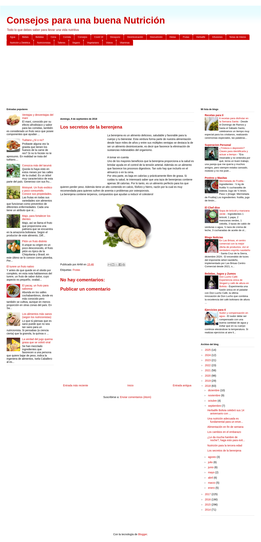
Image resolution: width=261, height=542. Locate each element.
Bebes (25, 37)
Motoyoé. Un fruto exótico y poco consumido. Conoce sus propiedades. (37, 190)
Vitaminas (124, 42)
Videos (109, 42)
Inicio (130, 385)
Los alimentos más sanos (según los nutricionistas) (37, 315)
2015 (208, 504)
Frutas (186, 37)
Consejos (82, 37)
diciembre (214, 390)
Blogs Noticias (214, 237)
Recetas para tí (214, 115)
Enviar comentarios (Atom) (135, 397)
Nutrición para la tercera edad (224, 445)
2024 (208, 355)
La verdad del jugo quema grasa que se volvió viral (37, 341)
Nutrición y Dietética (20, 42)
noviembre (214, 395)
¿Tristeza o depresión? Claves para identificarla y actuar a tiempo (233, 151)
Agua (12, 37)
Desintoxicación (135, 37)
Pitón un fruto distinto (34, 241)
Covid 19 (98, 37)
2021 (208, 370)
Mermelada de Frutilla (231, 181)
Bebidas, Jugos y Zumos (220, 273)
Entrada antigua (182, 385)
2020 (208, 375)
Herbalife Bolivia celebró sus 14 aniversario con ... (225, 412)
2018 (208, 385)
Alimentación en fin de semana (225, 426)
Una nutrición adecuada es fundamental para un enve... (225, 420)
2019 (208, 380)
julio (210, 462)
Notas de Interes (237, 37)
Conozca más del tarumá (37, 165)
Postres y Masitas (216, 177)
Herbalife (200, 37)
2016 (208, 499)
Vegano (76, 42)
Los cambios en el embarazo (224, 431)
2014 (208, 509)
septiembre (215, 405)
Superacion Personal (218, 144)
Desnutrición (156, 37)
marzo (212, 482)
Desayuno (115, 37)
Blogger (142, 534)
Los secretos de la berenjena (224, 450)
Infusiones (217, 37)
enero (211, 487)
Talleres (61, 42)
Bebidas (40, 37)
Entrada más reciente (75, 385)
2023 (208, 360)
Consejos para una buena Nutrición (86, 20)
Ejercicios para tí (215, 309)
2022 (208, 365)
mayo (211, 472)
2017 (208, 494)
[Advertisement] (119, 77)
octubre (213, 400)
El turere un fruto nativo (20, 266)
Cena (53, 37)
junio (211, 467)
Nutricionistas (44, 42)
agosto (212, 456)
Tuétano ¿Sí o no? (33, 140)
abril (211, 477)
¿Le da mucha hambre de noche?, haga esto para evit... (226, 439)
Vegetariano (93, 42)
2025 (208, 349)
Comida (67, 37)
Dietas (173, 37)
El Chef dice (212, 207)
